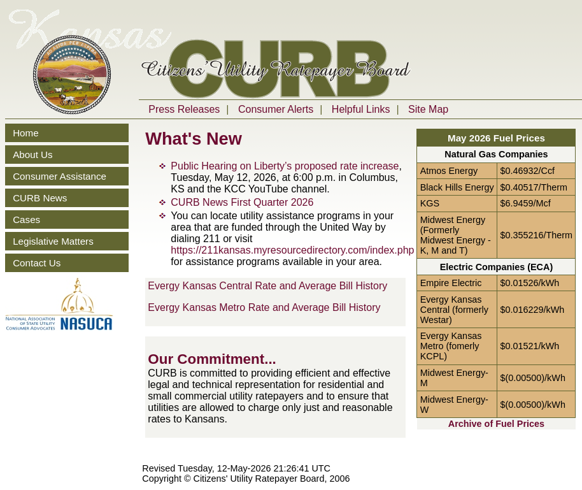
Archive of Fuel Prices (496, 424)
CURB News (40, 197)
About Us (32, 154)
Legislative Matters (53, 241)
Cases (26, 219)
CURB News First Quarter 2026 (242, 202)
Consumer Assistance (59, 176)
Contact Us (36, 262)
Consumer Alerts (275, 109)
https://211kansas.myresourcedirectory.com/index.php (292, 250)
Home (26, 132)
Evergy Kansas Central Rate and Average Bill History (267, 285)
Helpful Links (361, 109)
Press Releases (184, 109)
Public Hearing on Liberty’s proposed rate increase (285, 166)
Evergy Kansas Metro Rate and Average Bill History (264, 307)
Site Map (428, 109)
